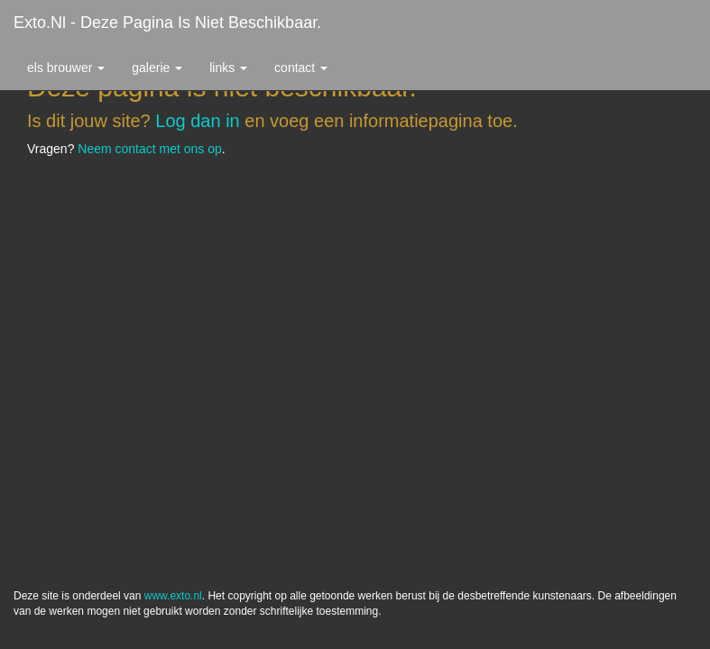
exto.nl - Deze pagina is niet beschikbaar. (167, 23)
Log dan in (197, 121)
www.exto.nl (173, 214)
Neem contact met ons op (150, 149)
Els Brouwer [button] (66, 67)
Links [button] (228, 67)
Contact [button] (300, 67)
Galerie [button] (157, 67)
